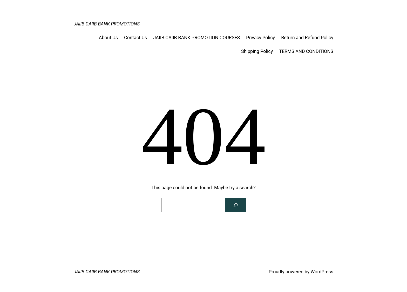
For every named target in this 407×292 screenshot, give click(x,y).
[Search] (235, 205)
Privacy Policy (260, 37)
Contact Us (135, 37)
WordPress (322, 271)
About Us (108, 37)
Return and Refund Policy (307, 37)
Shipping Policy (257, 51)
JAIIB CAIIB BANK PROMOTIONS (107, 23)
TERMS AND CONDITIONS (306, 51)
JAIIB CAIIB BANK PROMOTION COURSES (196, 37)
